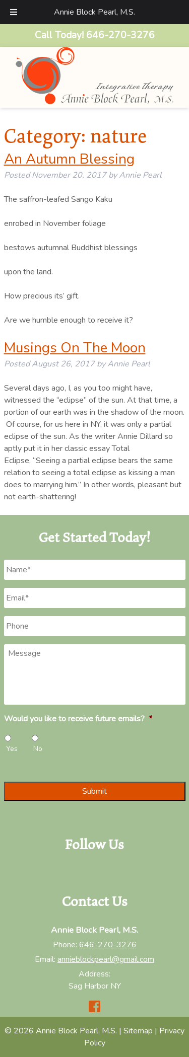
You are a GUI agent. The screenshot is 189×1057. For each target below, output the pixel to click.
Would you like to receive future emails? (78, 719)
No (37, 748)
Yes (12, 748)
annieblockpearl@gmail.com (105, 959)
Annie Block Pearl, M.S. (94, 12)
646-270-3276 (108, 944)
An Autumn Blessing (69, 159)
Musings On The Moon (75, 347)
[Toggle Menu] (13, 12)
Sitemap (138, 1030)
